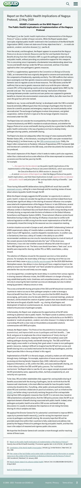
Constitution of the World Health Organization (26, 448)
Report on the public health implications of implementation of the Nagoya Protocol (38, 442)
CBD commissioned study (50, 141)
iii (19, 141)
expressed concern (14, 189)
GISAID (9, 392)
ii (39, 47)
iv (37, 415)
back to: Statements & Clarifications (19, 470)
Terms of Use (68, 482)
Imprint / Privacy (52, 482)
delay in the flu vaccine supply (39, 261)
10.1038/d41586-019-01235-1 (62, 462)
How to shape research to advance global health (26, 462)
